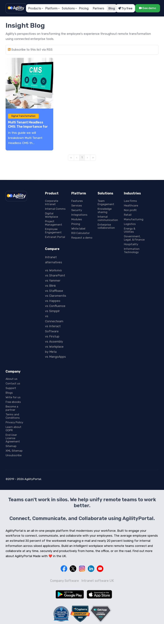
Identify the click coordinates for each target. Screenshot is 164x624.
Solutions (68, 8)
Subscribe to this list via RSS (32, 49)
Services (76, 205)
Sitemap (11, 446)
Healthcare (131, 205)
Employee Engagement (53, 230)
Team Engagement (106, 202)
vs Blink (50, 286)
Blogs (9, 392)
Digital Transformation (23, 116)
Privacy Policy (14, 422)
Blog (111, 8)
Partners (98, 8)
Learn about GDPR (13, 428)
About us (11, 378)
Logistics (130, 224)
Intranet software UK (97, 581)
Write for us (13, 397)
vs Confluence (55, 306)
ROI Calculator (80, 233)
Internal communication (108, 218)
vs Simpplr (52, 311)
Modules (76, 219)
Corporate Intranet (51, 202)
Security (76, 210)
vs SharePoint (55, 275)
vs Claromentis (55, 296)
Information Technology (132, 250)
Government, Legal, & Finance (134, 238)
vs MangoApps (55, 357)
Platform (51, 8)
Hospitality (131, 244)
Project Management (53, 223)
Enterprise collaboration (106, 226)
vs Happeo (52, 301)
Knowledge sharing (105, 210)
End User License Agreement (13, 438)
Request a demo (81, 237)
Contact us (13, 383)
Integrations (79, 214)
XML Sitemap (14, 450)
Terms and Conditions (13, 416)
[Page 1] (82, 158)
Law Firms (130, 201)
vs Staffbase (54, 291)
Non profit (130, 210)
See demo (147, 8)
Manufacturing (133, 219)
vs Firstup (52, 336)
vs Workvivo (53, 270)
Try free (125, 8)
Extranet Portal (55, 237)
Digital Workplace (51, 215)
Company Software (64, 581)
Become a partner (12, 408)
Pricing (84, 8)
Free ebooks (13, 402)
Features (77, 201)
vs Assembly (54, 341)
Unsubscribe (14, 455)
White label (78, 228)
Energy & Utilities (129, 230)
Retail (127, 214)
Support (11, 388)
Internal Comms (55, 208)
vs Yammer (52, 280)
